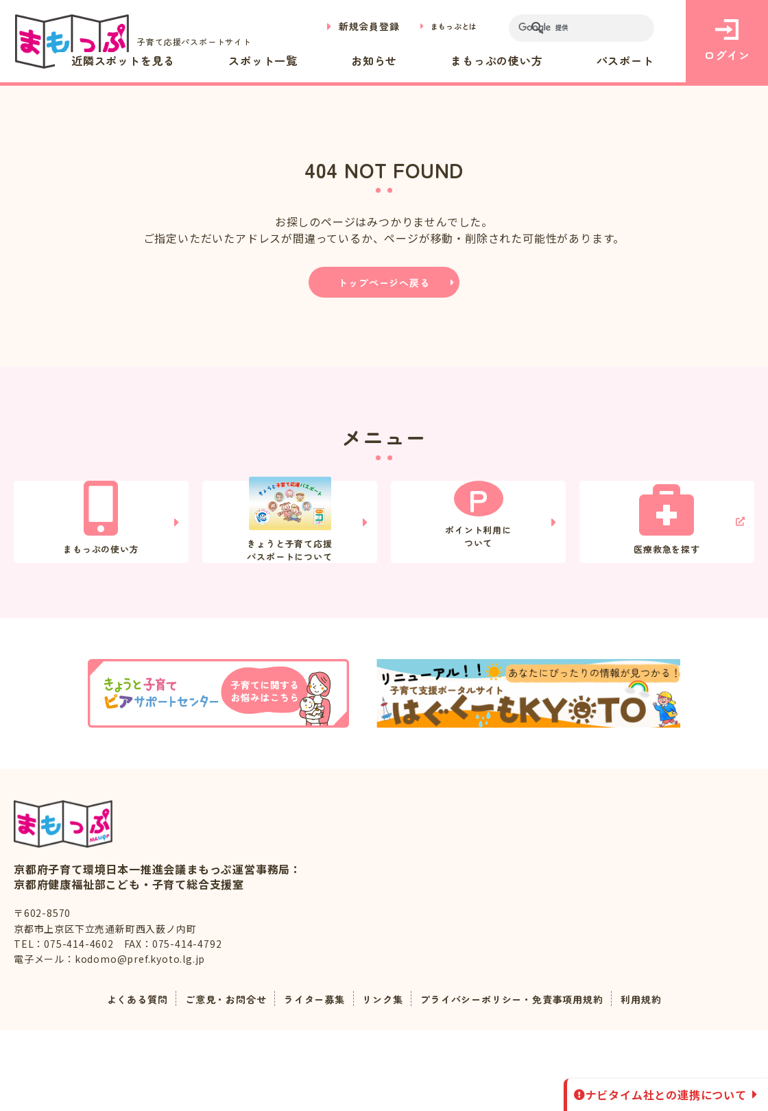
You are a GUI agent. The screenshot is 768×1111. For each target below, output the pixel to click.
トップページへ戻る (383, 282)
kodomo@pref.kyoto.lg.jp (140, 1040)
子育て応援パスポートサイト (142, 41)
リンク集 (381, 1079)
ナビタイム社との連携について (666, 1094)
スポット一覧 (364, 60)
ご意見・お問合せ (208, 1079)
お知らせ (446, 60)
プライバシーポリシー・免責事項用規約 (525, 1079)
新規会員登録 (353, 26)
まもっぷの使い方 (539, 60)
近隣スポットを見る (252, 60)
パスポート (640, 60)
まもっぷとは (446, 26)
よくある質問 (110, 1079)
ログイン (726, 41)
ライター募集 (306, 1079)
